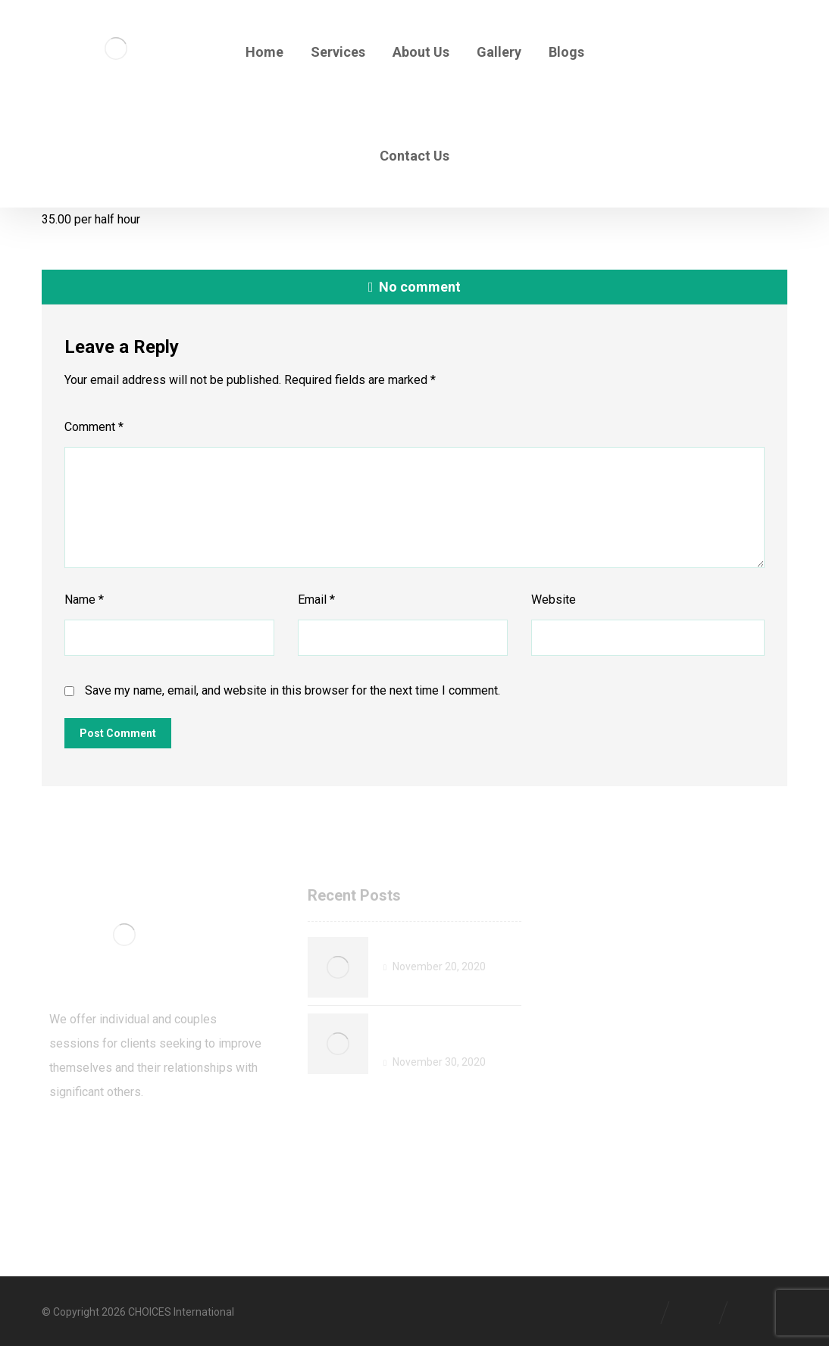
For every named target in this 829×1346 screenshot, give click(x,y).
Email (316, 599)
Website (553, 599)
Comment (94, 427)
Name (84, 599)
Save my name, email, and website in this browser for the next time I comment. (292, 690)
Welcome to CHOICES (451, 946)
